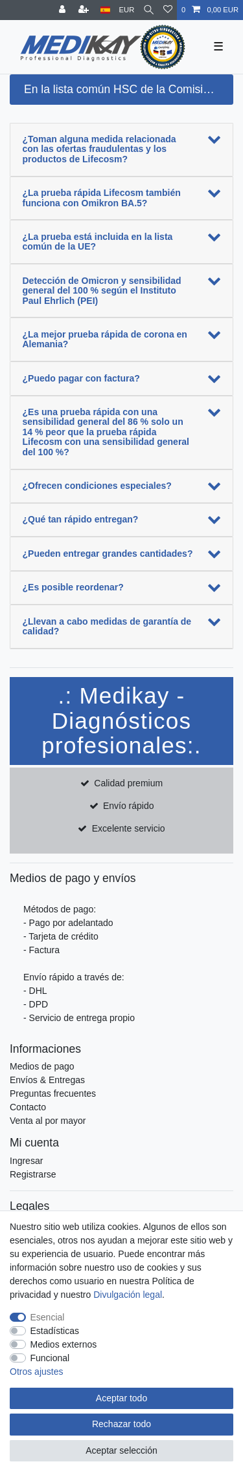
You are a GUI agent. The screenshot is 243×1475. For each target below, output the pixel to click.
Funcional (50, 1358)
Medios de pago (42, 1066)
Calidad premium (128, 783)
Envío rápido (128, 806)
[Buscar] (149, 10)
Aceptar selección (121, 1450)
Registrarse (33, 1174)
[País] (105, 10)
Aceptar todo (121, 1398)
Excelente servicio (128, 828)
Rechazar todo (121, 1424)
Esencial (47, 1317)
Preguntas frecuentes (53, 1093)
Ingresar (26, 1161)
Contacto (28, 1107)
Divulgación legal (127, 1294)
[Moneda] (127, 10)
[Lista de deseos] (168, 10)
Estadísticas (54, 1331)
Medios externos (63, 1344)
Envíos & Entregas (47, 1080)
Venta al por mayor (48, 1120)
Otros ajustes (36, 1371)
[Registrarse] (85, 10)
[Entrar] (63, 10)
